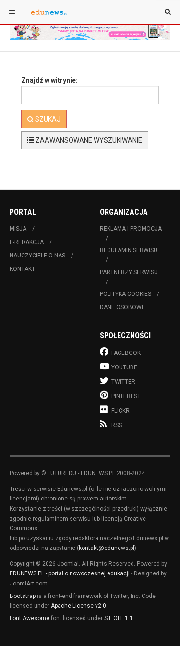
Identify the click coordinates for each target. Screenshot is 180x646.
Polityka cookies (125, 294)
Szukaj (43, 119)
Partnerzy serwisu (129, 272)
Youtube (118, 366)
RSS (111, 424)
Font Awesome (29, 618)
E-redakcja (27, 242)
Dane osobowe (122, 307)
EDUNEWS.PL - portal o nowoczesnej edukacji (70, 573)
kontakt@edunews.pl (106, 548)
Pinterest (120, 395)
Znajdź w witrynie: (49, 80)
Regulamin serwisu (128, 250)
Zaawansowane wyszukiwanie (84, 140)
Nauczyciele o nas (37, 255)
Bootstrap (23, 596)
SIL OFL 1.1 (118, 618)
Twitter (117, 380)
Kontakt (22, 269)
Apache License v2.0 (78, 605)
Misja (18, 228)
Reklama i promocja (131, 228)
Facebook (120, 351)
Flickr (115, 409)
